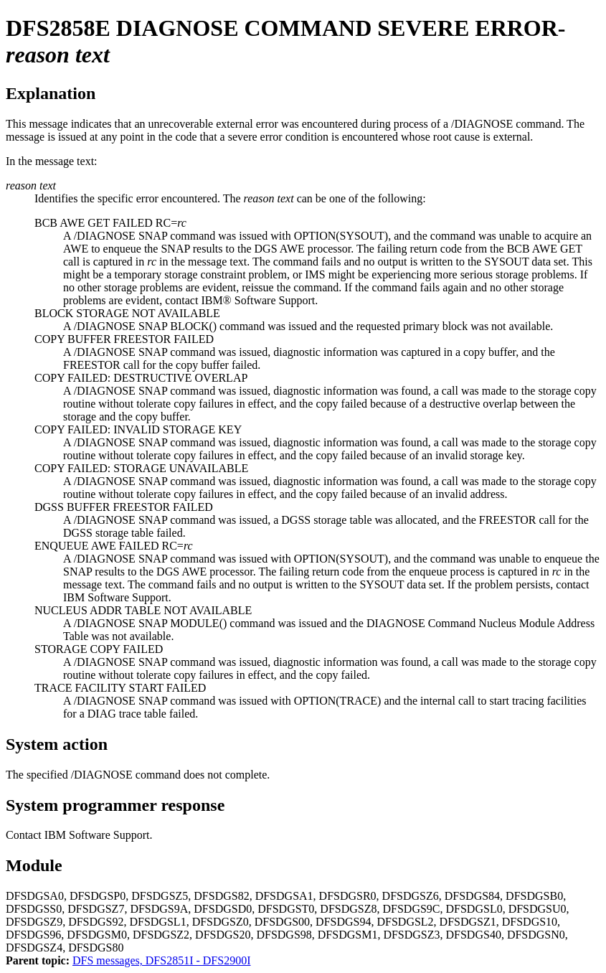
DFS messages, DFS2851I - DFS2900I (161, 960)
